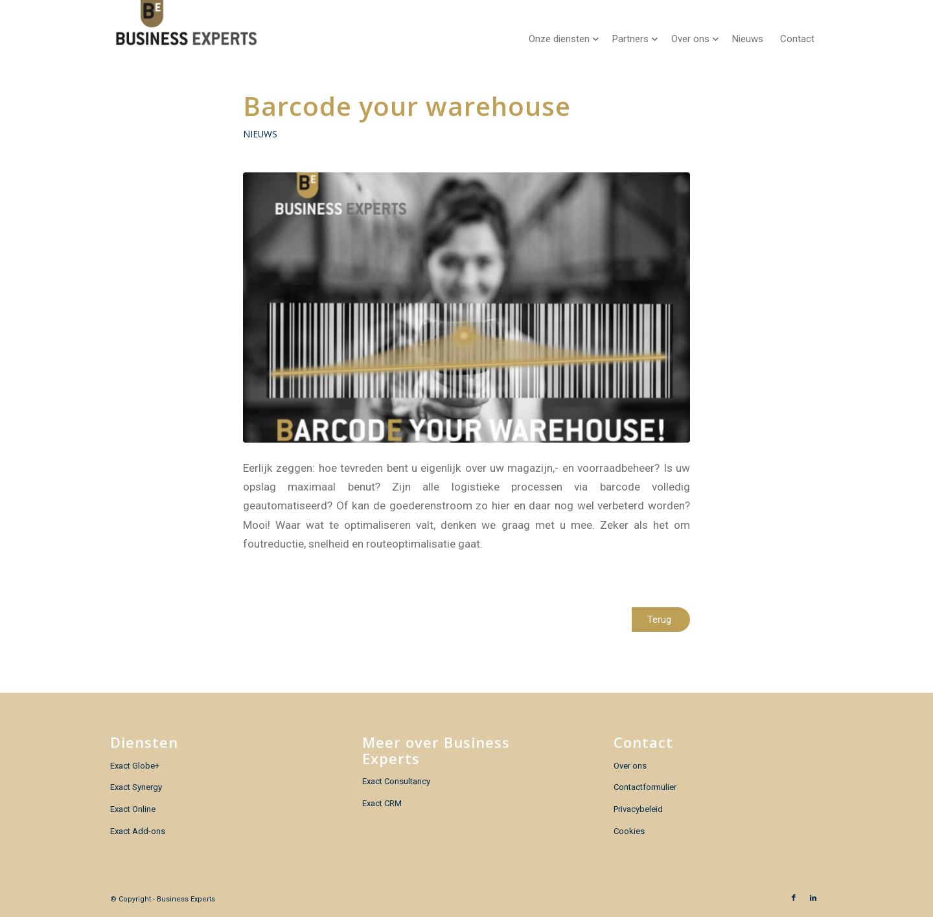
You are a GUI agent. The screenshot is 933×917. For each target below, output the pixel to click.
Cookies (629, 831)
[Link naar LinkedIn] (813, 898)
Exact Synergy (136, 787)
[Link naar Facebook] (793, 898)
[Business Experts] (186, 29)
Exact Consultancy (396, 781)
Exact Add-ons (137, 831)
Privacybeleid (638, 809)
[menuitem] (562, 29)
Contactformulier (645, 787)
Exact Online (133, 809)
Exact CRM (382, 803)
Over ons (630, 766)
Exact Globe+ (134, 766)
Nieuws (260, 134)
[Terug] (661, 619)
